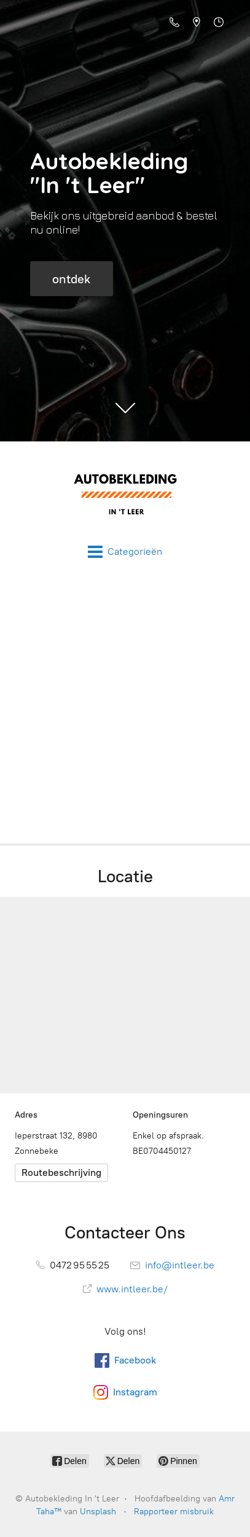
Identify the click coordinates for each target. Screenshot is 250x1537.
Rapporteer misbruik (174, 1511)
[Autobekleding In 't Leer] (125, 493)
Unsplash (98, 1511)
